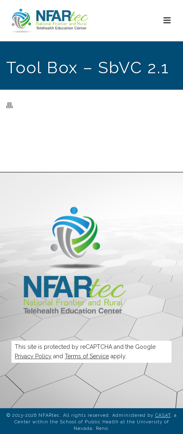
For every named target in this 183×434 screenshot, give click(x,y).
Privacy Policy (33, 356)
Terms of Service (87, 356)
